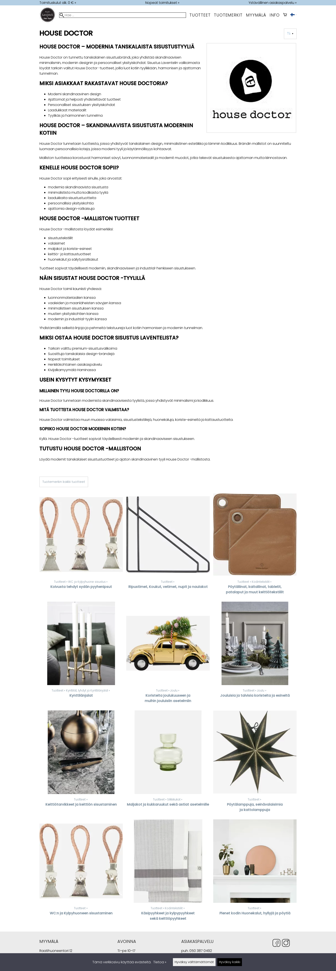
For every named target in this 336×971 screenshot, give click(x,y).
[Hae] (122, 15)
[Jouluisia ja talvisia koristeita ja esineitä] (255, 654)
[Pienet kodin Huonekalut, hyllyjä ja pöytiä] (255, 872)
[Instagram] (286, 943)
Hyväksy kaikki (229, 962)
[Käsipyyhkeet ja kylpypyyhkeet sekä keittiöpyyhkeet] (168, 872)
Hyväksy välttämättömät (194, 962)
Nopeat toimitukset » (162, 2)
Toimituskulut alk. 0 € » (57, 2)
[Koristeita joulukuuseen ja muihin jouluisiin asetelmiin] (168, 654)
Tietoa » (159, 962)
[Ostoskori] (285, 15)
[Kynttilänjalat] (81, 654)
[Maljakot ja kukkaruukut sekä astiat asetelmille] (168, 763)
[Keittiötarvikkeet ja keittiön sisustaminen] (81, 763)
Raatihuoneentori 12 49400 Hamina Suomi (55, 951)
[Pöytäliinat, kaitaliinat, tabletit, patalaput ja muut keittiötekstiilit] (255, 545)
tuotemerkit (228, 15)
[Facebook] (276, 943)
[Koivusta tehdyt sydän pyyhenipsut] (81, 545)
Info (275, 15)
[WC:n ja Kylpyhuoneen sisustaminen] (81, 872)
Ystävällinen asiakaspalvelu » (273, 2)
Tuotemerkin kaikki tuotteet (63, 482)
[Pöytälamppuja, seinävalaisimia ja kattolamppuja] (255, 763)
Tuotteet (199, 15)
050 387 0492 (200, 950)
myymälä (256, 15)
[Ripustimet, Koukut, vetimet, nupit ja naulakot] (168, 545)
